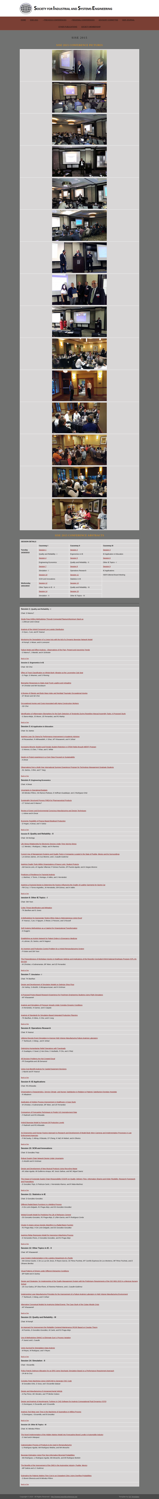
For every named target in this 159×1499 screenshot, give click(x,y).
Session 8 (74, 566)
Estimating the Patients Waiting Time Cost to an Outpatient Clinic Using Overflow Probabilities (56, 1476)
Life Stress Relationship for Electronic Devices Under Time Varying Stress (49, 844)
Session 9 (106, 566)
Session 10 (43, 575)
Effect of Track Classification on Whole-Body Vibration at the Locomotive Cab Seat (52, 673)
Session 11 (74, 575)
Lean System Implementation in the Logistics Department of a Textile (47, 1258)
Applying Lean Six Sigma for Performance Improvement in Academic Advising (50, 736)
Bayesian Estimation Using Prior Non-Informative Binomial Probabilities (48, 1455)
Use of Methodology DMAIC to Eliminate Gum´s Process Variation (46, 1337)
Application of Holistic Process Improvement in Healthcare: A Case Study (48, 1102)
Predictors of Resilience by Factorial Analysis (38, 874)
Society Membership (91, 27)
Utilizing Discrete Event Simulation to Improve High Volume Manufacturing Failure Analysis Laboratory (59, 1038)
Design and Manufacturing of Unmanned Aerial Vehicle (42, 1391)
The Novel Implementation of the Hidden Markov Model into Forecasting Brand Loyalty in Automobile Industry (62, 1434)
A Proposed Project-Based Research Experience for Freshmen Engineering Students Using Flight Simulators (62, 995)
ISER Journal (128, 20)
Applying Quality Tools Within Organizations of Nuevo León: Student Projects (50, 864)
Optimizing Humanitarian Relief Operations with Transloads (43, 1048)
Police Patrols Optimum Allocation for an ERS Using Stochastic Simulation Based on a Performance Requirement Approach (67, 1371)
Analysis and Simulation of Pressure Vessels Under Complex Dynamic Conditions (52, 1005)
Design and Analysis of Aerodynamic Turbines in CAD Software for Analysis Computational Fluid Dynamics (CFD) (64, 1401)
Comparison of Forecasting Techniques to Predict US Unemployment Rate (49, 1112)
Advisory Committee (108, 20)
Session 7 (43, 566)
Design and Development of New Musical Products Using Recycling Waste (49, 1168)
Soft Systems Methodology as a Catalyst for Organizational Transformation (49, 928)
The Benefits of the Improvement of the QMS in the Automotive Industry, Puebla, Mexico (54, 1465)
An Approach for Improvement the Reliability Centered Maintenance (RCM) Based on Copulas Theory (59, 1327)
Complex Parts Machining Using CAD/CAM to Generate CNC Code (46, 1381)
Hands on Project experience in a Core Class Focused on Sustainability (48, 757)
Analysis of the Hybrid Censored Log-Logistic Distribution (42, 629)
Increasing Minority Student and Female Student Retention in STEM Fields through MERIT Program (58, 747)
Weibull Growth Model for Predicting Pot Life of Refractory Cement (46, 1215)
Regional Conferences (83, 20)
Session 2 (74, 550)
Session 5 (74, 558)
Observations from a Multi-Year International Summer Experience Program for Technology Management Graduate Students (67, 767)
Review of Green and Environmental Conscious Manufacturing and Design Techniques (53, 811)
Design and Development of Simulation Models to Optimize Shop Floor (48, 984)
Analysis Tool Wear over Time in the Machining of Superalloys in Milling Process (51, 1412)
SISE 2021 (34, 20)
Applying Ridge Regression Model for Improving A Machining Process (47, 1235)
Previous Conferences (55, 20)
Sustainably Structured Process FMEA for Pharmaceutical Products (46, 800)
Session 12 (43, 583)
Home (23, 20)
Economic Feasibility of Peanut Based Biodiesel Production (43, 821)
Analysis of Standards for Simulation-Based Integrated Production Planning (49, 1015)
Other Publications (67, 27)
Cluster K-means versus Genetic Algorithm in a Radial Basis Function (47, 1225)
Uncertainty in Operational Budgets (34, 790)
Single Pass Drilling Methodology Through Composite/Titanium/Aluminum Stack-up (52, 619)
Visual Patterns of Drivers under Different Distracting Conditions (45, 1271)
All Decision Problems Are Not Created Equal (38, 1059)
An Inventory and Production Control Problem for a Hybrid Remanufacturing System (52, 949)
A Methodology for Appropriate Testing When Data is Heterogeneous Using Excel (51, 918)
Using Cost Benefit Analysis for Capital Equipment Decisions (44, 1069)
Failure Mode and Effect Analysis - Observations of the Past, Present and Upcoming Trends (55, 650)
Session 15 (74, 591)
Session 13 (74, 583)
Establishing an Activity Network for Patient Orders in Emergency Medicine (49, 938)
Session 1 (43, 550)
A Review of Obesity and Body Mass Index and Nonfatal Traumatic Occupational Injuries (54, 693)
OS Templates (133, 1496)
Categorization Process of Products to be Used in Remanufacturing (46, 1445)
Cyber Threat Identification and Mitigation (36, 908)
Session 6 (106, 558)
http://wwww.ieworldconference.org (64, 1496)
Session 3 (106, 550)
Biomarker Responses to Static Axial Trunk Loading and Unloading (46, 683)
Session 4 (43, 558)
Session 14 (43, 591)
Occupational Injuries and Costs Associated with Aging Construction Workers (50, 703)
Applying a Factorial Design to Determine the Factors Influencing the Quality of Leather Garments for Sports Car (63, 885)
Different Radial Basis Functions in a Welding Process (41, 1204)
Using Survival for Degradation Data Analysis (38, 1348)
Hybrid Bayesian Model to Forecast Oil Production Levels (42, 1122)
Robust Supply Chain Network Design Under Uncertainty (42, 1158)
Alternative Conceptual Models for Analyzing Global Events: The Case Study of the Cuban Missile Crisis (60, 1304)
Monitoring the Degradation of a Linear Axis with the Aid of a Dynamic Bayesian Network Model (57, 640)
